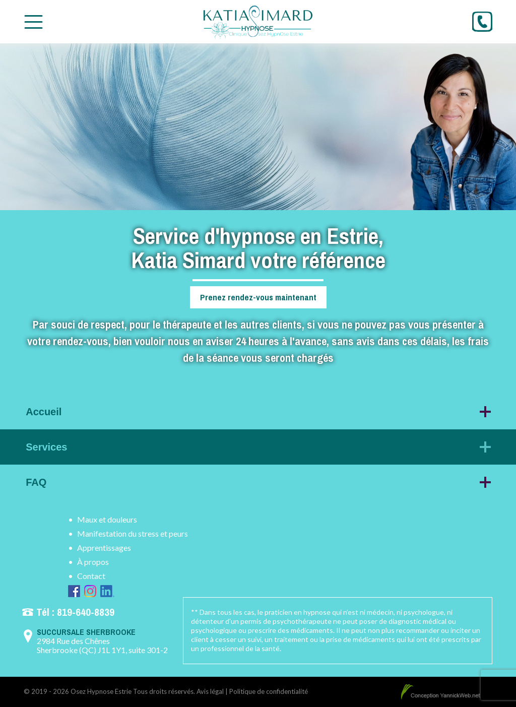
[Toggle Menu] (33, 22)
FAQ (36, 482)
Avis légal (210, 691)
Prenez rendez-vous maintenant (258, 297)
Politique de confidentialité (268, 691)
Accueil (43, 411)
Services (46, 447)
